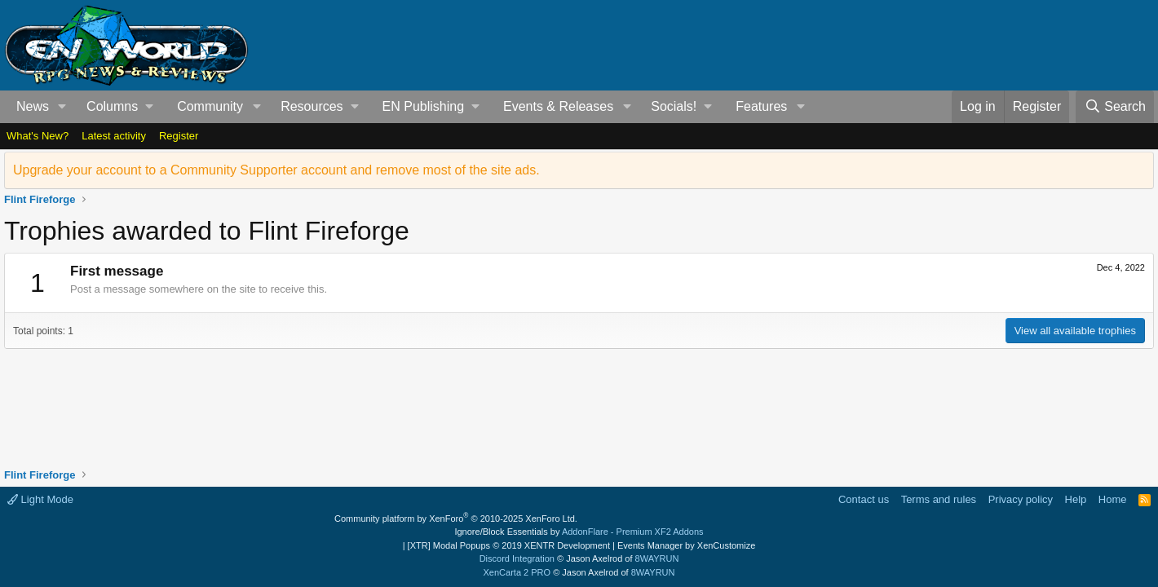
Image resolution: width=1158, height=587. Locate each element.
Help (1076, 499)
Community (210, 106)
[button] (62, 106)
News (32, 106)
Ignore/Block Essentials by (578, 531)
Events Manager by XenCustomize (686, 545)
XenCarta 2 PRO (517, 572)
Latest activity (114, 136)
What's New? (38, 136)
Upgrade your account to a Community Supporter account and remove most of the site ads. (276, 170)
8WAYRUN (657, 558)
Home (1112, 499)
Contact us (863, 499)
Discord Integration (517, 558)
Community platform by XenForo (455, 518)
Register (178, 136)
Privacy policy (1020, 499)
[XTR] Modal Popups (509, 545)
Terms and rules (938, 499)
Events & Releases (558, 106)
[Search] (1115, 106)
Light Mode (40, 499)
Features (761, 106)
